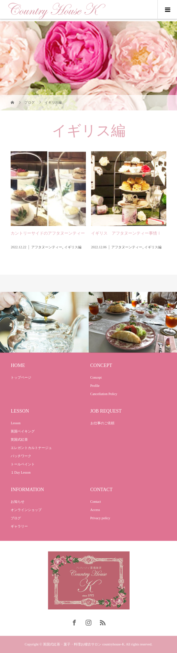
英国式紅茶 (19, 439)
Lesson (15, 423)
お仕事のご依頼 (102, 423)
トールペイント (23, 464)
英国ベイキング (23, 431)
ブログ (16, 518)
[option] (44, 322)
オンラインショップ (26, 510)
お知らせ (17, 501)
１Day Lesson (21, 472)
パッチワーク (21, 456)
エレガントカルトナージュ (31, 448)
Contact (95, 501)
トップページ (21, 377)
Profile (95, 386)
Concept (96, 377)
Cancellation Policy (104, 394)
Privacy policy (100, 518)
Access (95, 510)
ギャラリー (19, 526)
